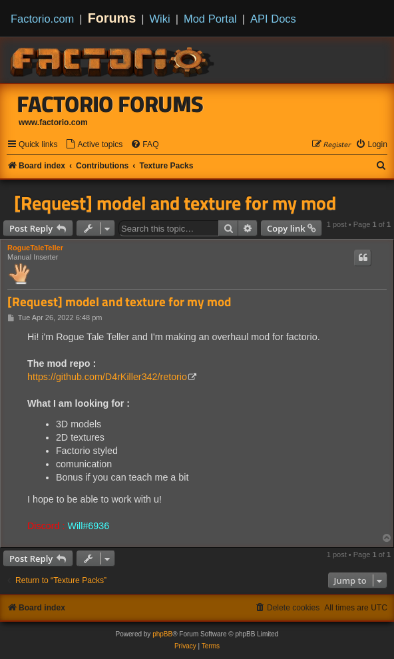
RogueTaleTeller (35, 248)
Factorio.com (42, 19)
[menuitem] (93, 145)
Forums (112, 18)
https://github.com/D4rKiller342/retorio (107, 376)
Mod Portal (210, 19)
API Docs (273, 19)
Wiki (160, 19)
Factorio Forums (110, 103)
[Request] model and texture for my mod (175, 203)
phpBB (162, 634)
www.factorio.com (53, 122)
